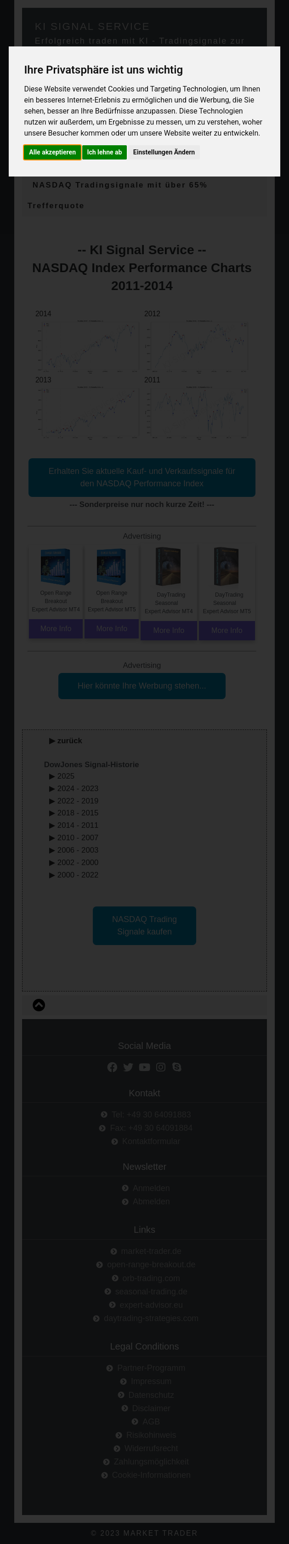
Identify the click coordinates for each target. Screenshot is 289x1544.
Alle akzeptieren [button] (52, 152)
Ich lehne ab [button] (105, 152)
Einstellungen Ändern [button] (165, 152)
